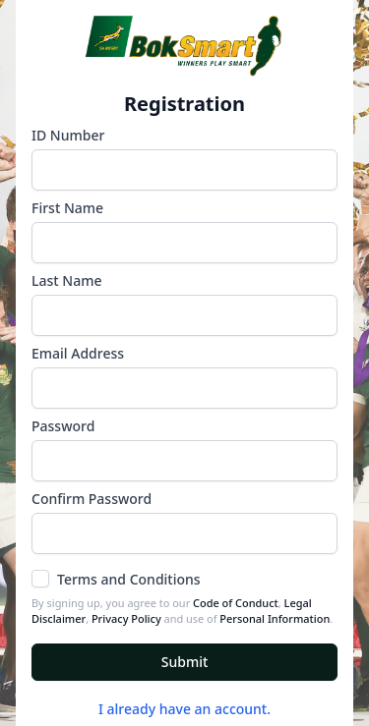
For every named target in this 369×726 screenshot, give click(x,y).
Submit (185, 661)
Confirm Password (91, 498)
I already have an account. (184, 708)
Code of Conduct (235, 602)
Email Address (77, 353)
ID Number (67, 135)
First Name (67, 207)
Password (62, 426)
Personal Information (274, 618)
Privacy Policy (126, 618)
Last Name (66, 280)
